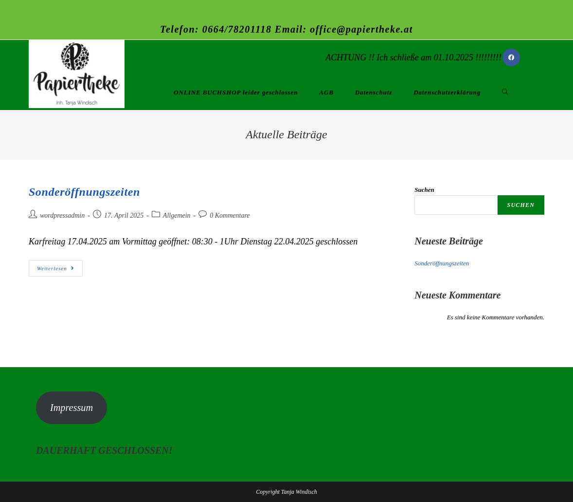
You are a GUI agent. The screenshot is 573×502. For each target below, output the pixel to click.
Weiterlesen (60, 268)
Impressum (71, 407)
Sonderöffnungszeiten (84, 192)
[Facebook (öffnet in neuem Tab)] (511, 57)
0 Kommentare (230, 215)
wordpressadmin (62, 215)
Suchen (424, 189)
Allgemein (177, 215)
